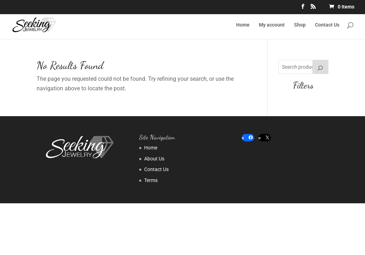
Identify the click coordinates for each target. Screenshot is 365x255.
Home (243, 25)
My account (272, 25)
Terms (151, 180)
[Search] (320, 67)
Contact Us (327, 25)
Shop (300, 25)
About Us (154, 159)
